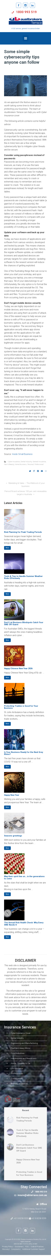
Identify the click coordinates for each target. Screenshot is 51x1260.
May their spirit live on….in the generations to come (24, 877)
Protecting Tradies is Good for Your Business (21, 707)
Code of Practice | (37, 1251)
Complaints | (16, 1254)
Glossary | (6, 1254)
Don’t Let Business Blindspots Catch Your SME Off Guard (23, 623)
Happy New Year (11, 795)
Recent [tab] (25, 1115)
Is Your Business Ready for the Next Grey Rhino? (23, 753)
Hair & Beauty (9, 464)
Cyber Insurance (14, 462)
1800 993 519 (26, 12)
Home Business (21, 464)
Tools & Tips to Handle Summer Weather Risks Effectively (23, 577)
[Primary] (25, 38)
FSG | (27, 1251)
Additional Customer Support (33, 1254)
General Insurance (39, 462)
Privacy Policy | (7, 1251)
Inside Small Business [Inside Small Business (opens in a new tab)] (22, 454)
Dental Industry (26, 462)
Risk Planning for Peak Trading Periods (23, 532)
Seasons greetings (13, 836)
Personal (30, 464)
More (7, 548)
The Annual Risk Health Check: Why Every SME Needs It (23, 923)
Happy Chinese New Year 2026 (18, 668)
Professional (39, 464)
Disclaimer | (19, 1251)
